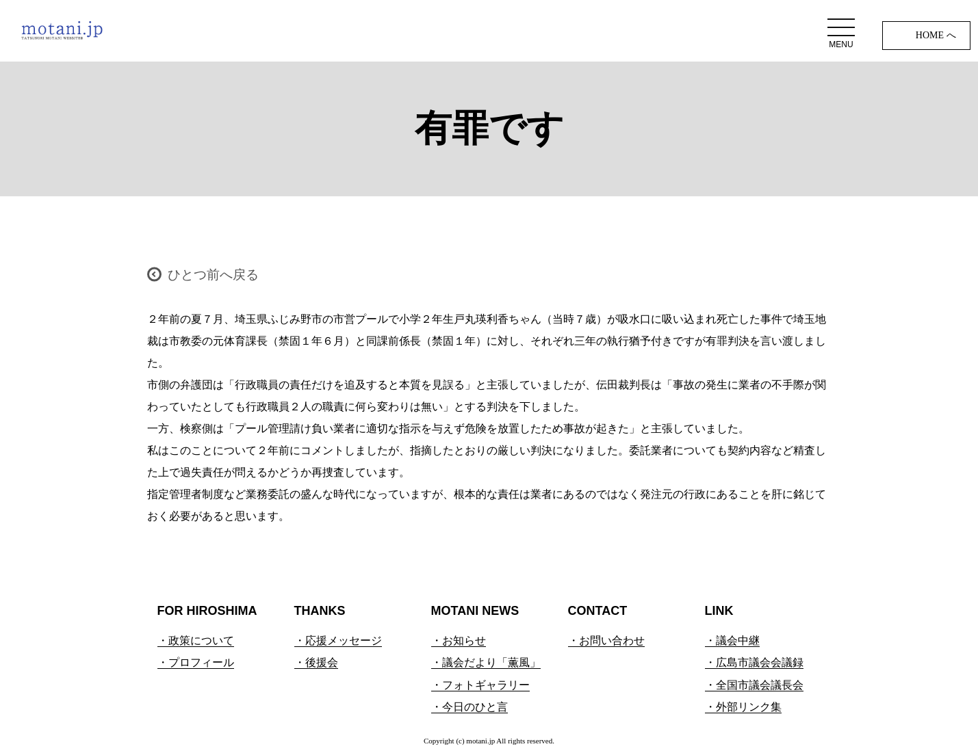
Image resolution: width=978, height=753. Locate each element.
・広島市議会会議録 (754, 662)
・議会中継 (732, 640)
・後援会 (316, 662)
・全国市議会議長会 (754, 685)
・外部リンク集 (743, 707)
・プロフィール (195, 662)
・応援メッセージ (338, 640)
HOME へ (936, 35)
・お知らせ (458, 640)
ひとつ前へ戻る (213, 274)
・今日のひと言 (469, 707)
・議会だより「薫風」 (486, 662)
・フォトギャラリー (480, 685)
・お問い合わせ (606, 640)
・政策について (195, 640)
